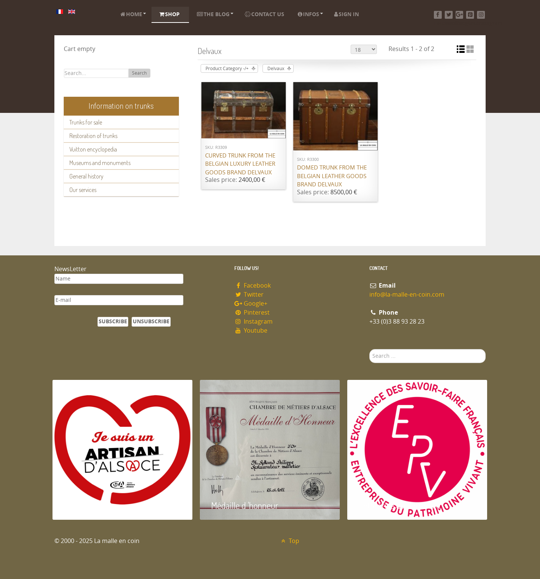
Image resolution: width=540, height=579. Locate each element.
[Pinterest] (470, 15)
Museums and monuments (99, 162)
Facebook (252, 285)
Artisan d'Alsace (90, 505)
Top (289, 540)
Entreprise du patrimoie (399, 505)
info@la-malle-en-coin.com (406, 294)
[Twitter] (449, 15)
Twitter (249, 294)
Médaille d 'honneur (244, 505)
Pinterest (252, 312)
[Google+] (460, 15)
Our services (82, 190)
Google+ (250, 303)
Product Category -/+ (227, 68)
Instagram (253, 321)
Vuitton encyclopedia (93, 149)
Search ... (369, 349)
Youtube (250, 330)
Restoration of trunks (93, 136)
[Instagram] (481, 15)
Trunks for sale (85, 122)
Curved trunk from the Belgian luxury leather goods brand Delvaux (240, 164)
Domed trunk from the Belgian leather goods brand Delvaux (332, 176)
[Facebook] (438, 15)
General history (86, 176)
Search (139, 73)
